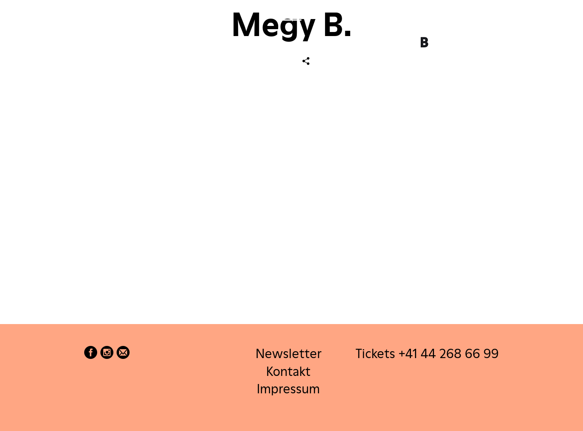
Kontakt (288, 371)
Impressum (288, 388)
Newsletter (288, 353)
